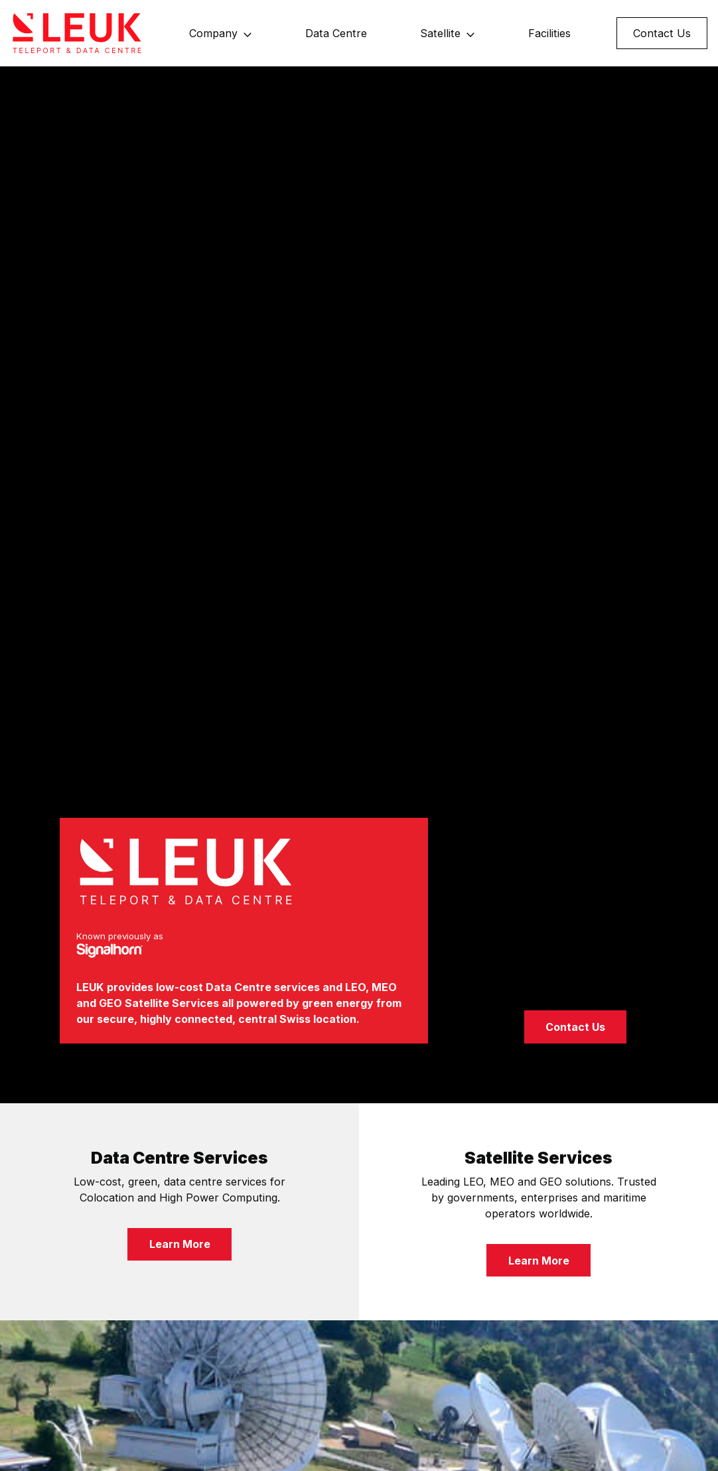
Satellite (440, 33)
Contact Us (662, 33)
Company (213, 33)
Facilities (549, 33)
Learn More (179, 1244)
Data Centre (336, 33)
